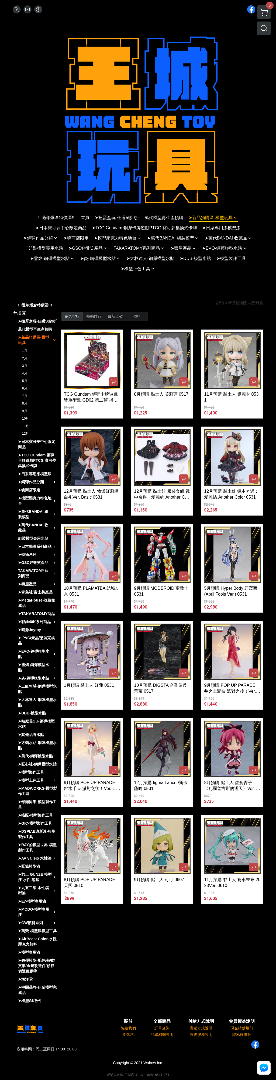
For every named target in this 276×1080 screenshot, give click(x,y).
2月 (24, 358)
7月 (24, 396)
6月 (24, 388)
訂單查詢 (162, 1028)
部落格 (128, 1034)
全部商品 (162, 1021)
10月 (25, 418)
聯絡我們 (128, 1028)
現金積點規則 (241, 1028)
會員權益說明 (242, 1021)
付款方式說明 (201, 1021)
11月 (25, 426)
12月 (25, 433)
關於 (128, 1021)
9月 (24, 411)
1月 (24, 351)
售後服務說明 (201, 1034)
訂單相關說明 (162, 1034)
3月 (24, 366)
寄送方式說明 (201, 1028)
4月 (24, 373)
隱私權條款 (241, 1034)
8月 (24, 403)
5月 (24, 381)
